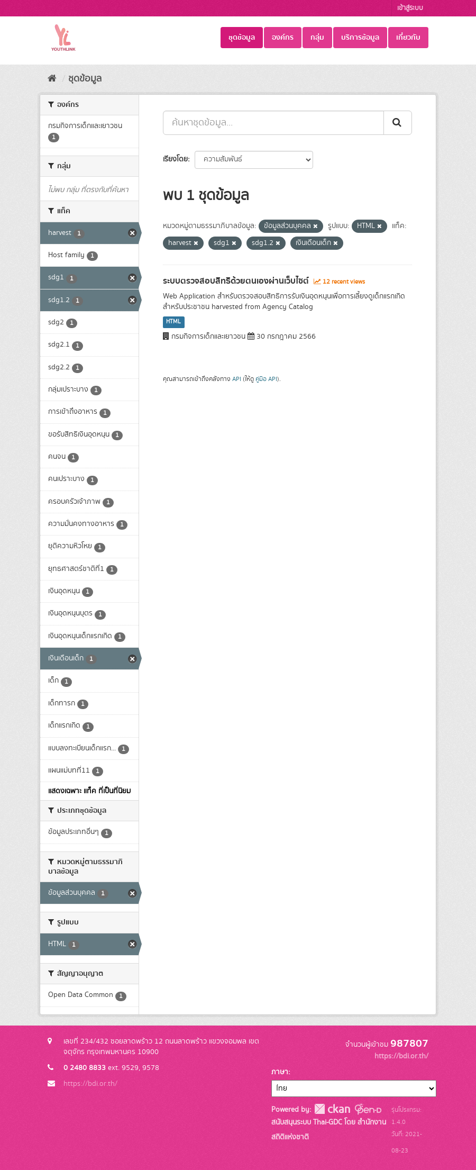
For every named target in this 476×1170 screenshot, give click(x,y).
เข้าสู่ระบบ (410, 8)
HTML (173, 322)
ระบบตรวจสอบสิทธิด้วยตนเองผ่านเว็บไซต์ (236, 281)
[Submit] (397, 123)
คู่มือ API (266, 379)
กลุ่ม (317, 37)
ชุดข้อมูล (241, 37)
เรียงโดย (175, 159)
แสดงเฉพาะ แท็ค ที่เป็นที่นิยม (89, 791)
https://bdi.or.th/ (90, 1083)
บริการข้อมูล (360, 37)
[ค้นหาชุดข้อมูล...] (273, 123)
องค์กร (283, 37)
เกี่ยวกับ (408, 37)
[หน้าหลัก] (52, 79)
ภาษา (279, 1072)
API (236, 379)
